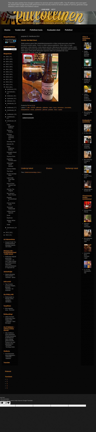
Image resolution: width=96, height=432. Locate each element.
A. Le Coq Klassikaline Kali (87, 271)
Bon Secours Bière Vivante (11, 194)
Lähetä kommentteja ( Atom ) (33, 172)
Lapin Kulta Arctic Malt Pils (10, 179)
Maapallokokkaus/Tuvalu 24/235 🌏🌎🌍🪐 (10, 41)
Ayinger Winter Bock (11, 221)
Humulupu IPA (11, 141)
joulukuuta (10, 89)
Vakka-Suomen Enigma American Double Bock (87, 97)
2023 (7, 64)
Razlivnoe (9, 218)
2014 (7, 87)
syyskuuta (10, 98)
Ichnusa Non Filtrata (87, 211)
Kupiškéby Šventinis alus (11, 159)
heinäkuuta (10, 103)
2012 (7, 235)
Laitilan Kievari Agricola (11, 212)
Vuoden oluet (20, 30)
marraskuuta (11, 91)
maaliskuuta (10, 117)
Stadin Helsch (88, 67)
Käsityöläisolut (25, 109)
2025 (7, 59)
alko (28, 107)
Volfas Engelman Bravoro (10, 148)
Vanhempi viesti (71, 168)
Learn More (45, 9)
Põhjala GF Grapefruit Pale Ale (87, 81)
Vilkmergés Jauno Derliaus (10, 164)
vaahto (60, 109)
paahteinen (38, 109)
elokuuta (9, 101)
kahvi (51, 107)
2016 (7, 82)
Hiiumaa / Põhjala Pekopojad (87, 225)
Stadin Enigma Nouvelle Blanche (86, 54)
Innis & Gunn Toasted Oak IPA (11, 185)
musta (32, 109)
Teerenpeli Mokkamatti (11, 207)
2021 (7, 69)
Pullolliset (69, 30)
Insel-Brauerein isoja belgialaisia (10, 354)
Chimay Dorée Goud (11, 203)
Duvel (8, 215)
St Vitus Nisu (87, 133)
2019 (7, 74)
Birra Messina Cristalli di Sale (88, 113)
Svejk (8, 224)
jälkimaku (39, 107)
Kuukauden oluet (53, 30)
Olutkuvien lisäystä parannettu (10, 257)
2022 (7, 66)
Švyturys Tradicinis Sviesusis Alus (10, 137)
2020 (7, 72)
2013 (7, 232)
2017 (7, 79)
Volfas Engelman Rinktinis (10, 126)
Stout (55, 109)
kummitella (68, 107)
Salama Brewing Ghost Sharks (10, 275)
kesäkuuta (10, 107)
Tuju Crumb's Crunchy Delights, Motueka (10, 285)
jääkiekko (45, 107)
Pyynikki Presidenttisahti (11, 199)
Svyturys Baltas (11, 168)
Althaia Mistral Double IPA (88, 190)
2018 (7, 77)
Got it (53, 9)
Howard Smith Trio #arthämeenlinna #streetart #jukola (10, 243)
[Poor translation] (7, 403)
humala (33, 107)
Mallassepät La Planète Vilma (9, 297)
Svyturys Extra (11, 156)
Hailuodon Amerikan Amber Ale (87, 146)
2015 (7, 84)
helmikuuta (10, 121)
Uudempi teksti (27, 168)
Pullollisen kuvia (36, 30)
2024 (7, 61)
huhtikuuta (10, 114)
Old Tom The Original (10, 190)
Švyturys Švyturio (10, 131)
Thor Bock (10, 171)
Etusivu (7, 30)
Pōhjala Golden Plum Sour (88, 176)
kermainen (61, 107)
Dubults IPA (10, 144)
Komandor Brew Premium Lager (87, 255)
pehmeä (45, 109)
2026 (7, 56)
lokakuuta (10, 96)
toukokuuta (10, 110)
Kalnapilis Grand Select (11, 153)
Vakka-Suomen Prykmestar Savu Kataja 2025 (10, 318)
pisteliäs (50, 109)
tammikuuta (10, 227)
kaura (55, 107)
